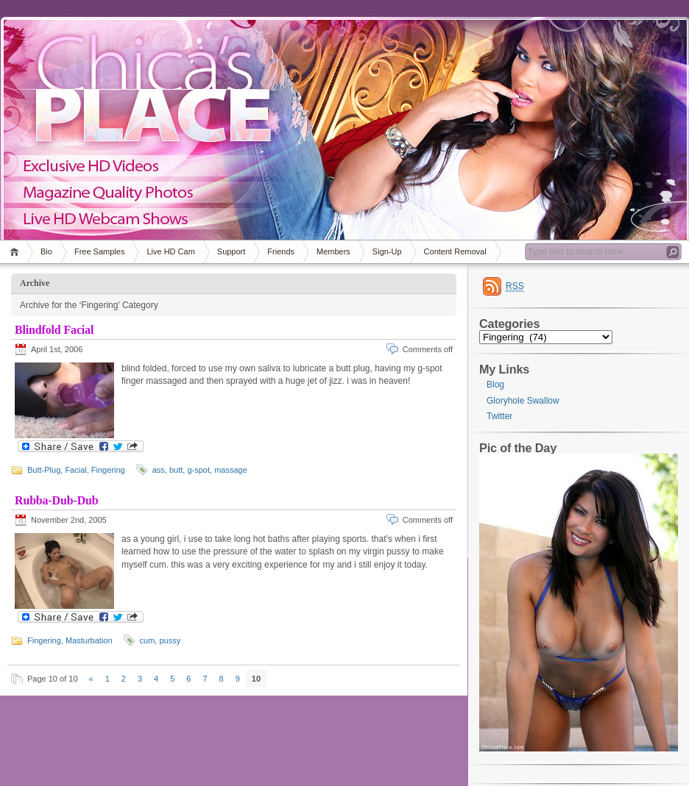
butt (176, 469)
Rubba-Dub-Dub (57, 500)
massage (230, 469)
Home (16, 251)
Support (231, 251)
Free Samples (99, 251)
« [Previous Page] (91, 678)
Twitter (499, 416)
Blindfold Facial (54, 330)
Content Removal (455, 251)
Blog (495, 384)
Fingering (108, 469)
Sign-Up (387, 251)
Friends (280, 251)
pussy (169, 640)
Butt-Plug (43, 469)
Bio (46, 251)
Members (333, 251)
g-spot (198, 469)
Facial (75, 469)
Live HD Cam (170, 251)
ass (158, 469)
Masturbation (89, 640)
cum (147, 640)
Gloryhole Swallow (523, 401)
